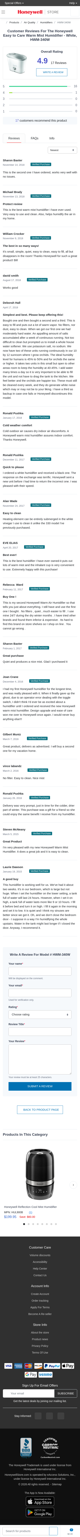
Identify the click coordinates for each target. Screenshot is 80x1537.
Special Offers (12, 3)
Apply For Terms (40, 1307)
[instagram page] (49, 1416)
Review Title (17, 1024)
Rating (13, 1007)
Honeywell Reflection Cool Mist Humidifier (30, 1206)
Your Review (17, 1041)
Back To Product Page (40, 1109)
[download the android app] (40, 1512)
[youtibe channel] (60, 1416)
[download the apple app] (40, 1501)
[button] (73, 1185)
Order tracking (40, 1300)
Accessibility (40, 1261)
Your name (16, 963)
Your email (16, 985)
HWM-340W (64, 22)
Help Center (40, 1268)
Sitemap (57, 1484)
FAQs (34, 138)
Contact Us (39, 1275)
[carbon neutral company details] (50, 1448)
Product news (40, 1339)
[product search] (53, 1531)
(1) (28, 1212)
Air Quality (29, 22)
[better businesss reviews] (26, 1448)
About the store (40, 1332)
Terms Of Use (40, 1352)
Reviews (14, 138)
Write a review (51, 72)
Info (51, 138)
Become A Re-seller (40, 1314)
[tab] (14, 138)
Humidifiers (46, 22)
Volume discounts (40, 1255)
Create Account (40, 1294)
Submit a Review (40, 1086)
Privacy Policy (40, 1345)
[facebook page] (38, 1416)
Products (14, 22)
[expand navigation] (3, 12)
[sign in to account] (75, 12)
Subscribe (65, 1393)
